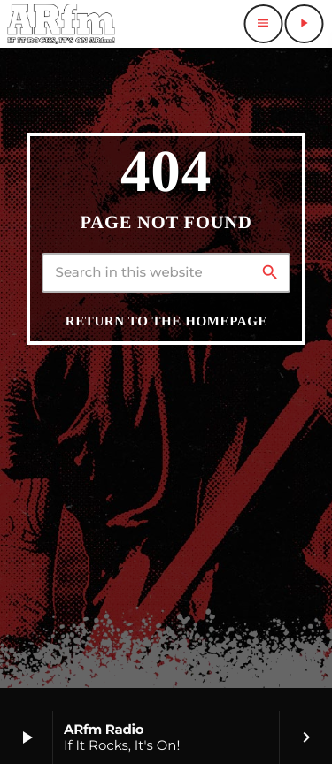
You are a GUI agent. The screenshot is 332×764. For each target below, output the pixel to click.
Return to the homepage (166, 322)
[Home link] (60, 24)
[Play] (303, 23)
